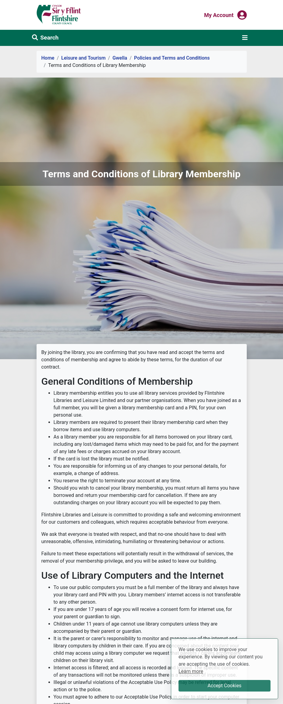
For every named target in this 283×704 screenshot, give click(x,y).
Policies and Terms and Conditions (172, 58)
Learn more (191, 671)
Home (48, 58)
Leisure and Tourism (83, 58)
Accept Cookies (224, 685)
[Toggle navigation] (245, 37)
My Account (219, 14)
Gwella (119, 58)
